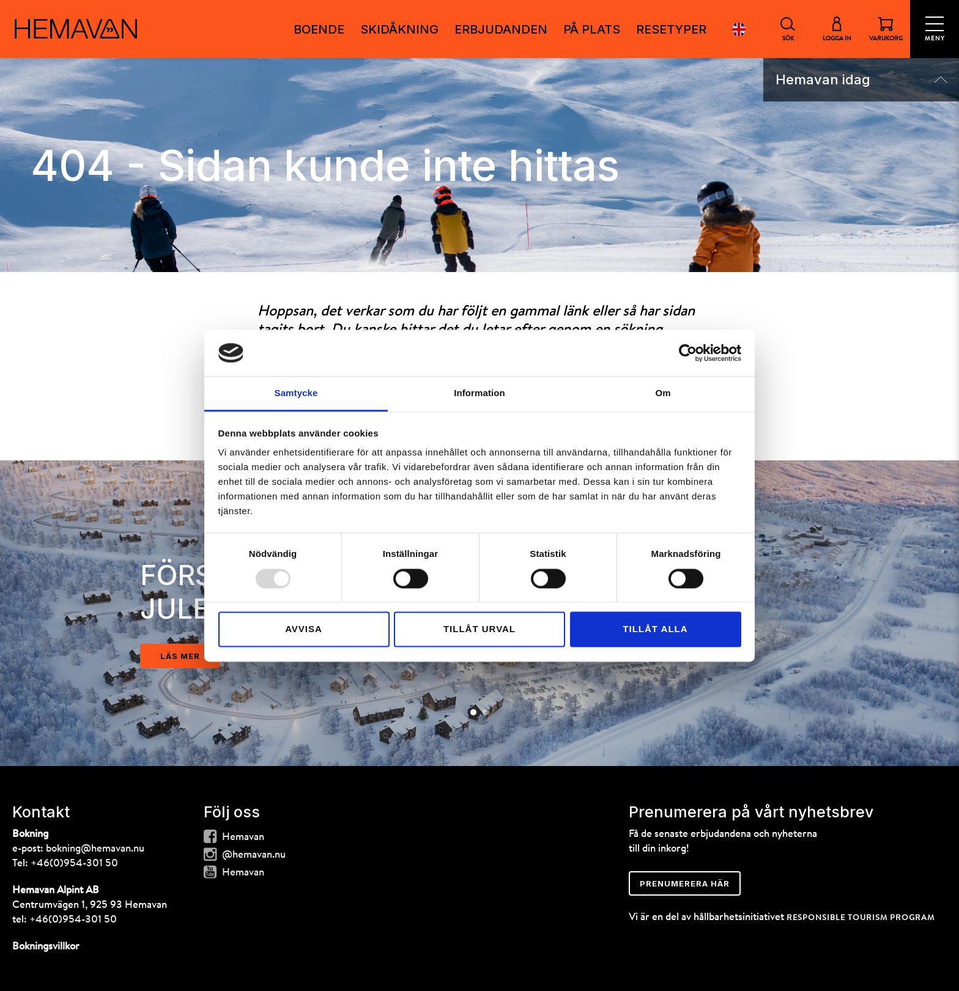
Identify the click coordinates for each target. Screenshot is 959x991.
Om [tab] (662, 393)
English (738, 29)
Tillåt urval (479, 629)
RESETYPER (671, 29)
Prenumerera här (685, 883)
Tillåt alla (655, 629)
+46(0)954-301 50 (74, 863)
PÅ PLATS (591, 29)
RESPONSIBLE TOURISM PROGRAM (861, 918)
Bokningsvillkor (46, 946)
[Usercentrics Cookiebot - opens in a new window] (687, 353)
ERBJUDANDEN (500, 29)
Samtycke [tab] (296, 393)
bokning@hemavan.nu (95, 849)
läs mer (180, 656)
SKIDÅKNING (399, 29)
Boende (319, 29)
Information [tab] (479, 393)
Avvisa (303, 629)
